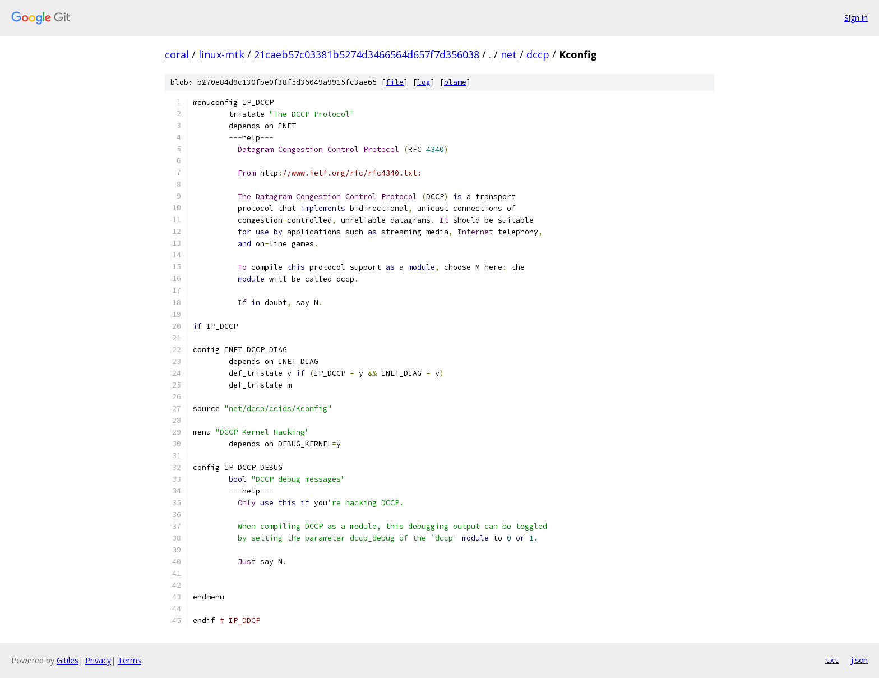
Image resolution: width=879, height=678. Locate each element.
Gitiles (67, 660)
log (424, 82)
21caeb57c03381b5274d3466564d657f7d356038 (366, 54)
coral (177, 54)
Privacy (98, 660)
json (859, 660)
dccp (537, 54)
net (509, 54)
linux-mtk (221, 54)
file (395, 82)
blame (455, 82)
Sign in (856, 17)
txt (832, 660)
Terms (129, 660)
